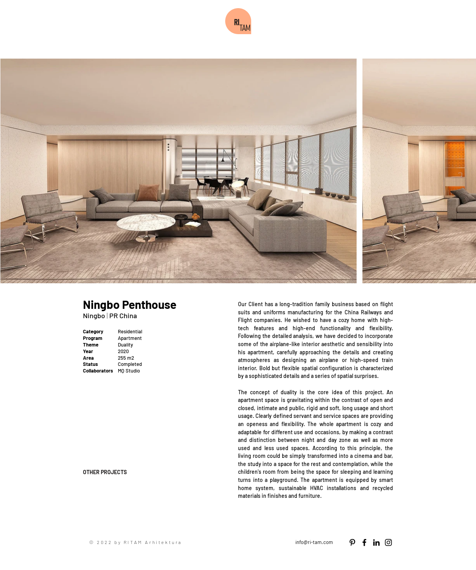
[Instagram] (388, 542)
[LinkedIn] (376, 542)
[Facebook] (364, 542)
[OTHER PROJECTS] (110, 472)
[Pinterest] (352, 542)
